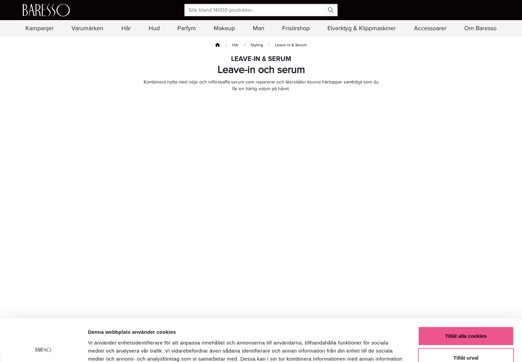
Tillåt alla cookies (466, 296)
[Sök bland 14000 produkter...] (254, 10)
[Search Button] (330, 10)
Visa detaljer (364, 349)
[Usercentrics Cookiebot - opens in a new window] (43, 349)
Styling (257, 45)
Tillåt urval (466, 318)
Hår (235, 45)
